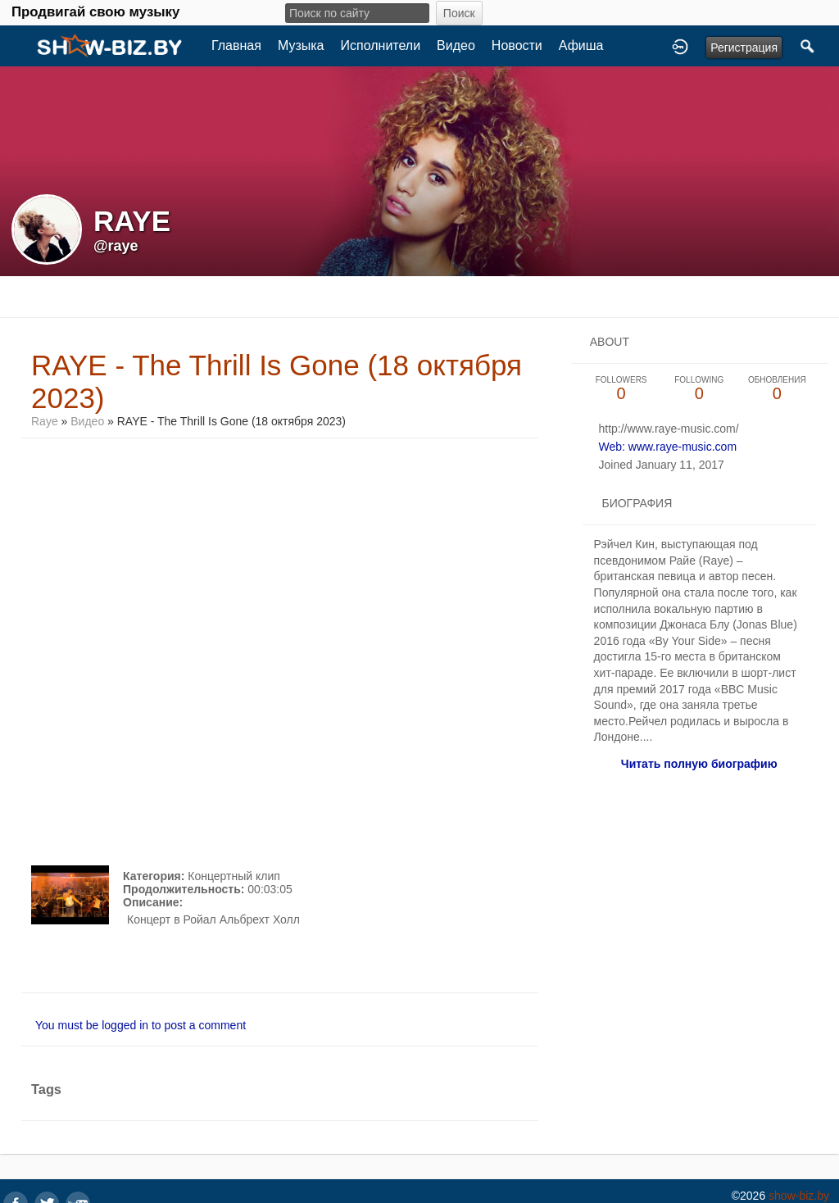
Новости (517, 45)
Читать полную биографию (699, 763)
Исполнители (381, 45)
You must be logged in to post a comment (140, 1025)
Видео (456, 45)
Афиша (581, 45)
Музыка (301, 45)
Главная (236, 45)
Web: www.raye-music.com (667, 446)
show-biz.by (799, 1195)
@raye (115, 246)
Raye (46, 421)
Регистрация (744, 47)
